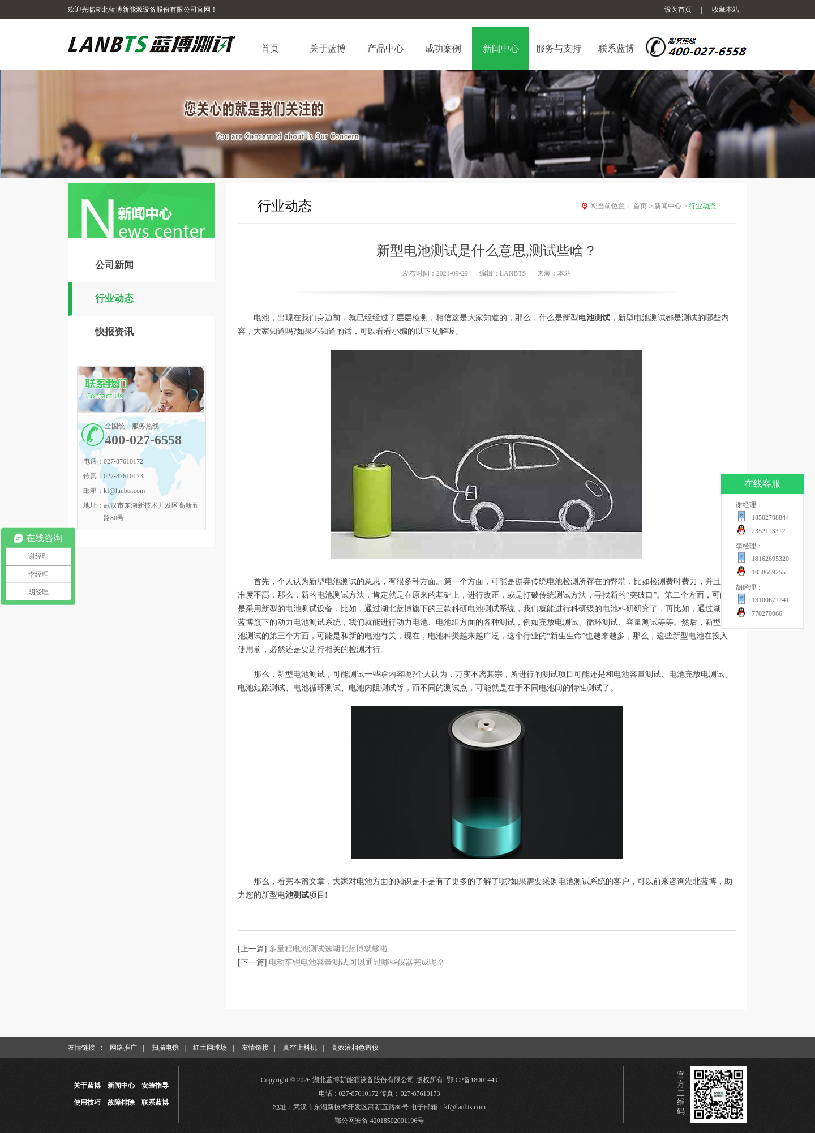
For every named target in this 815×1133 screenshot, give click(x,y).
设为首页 (678, 10)
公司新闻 (114, 265)
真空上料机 (300, 1048)
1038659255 (769, 572)
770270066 (767, 613)
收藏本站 (725, 10)
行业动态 (114, 298)
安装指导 (155, 1085)
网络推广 (123, 1048)
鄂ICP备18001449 (472, 1080)
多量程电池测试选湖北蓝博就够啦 (328, 949)
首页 (643, 206)
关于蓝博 (87, 1085)
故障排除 (121, 1102)
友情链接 (255, 1048)
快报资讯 (114, 332)
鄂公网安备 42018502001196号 (379, 1121)
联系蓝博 (155, 1102)
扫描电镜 (165, 1048)
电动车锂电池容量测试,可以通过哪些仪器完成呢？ (357, 962)
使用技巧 (87, 1102)
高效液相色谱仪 (355, 1048)
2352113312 (769, 531)
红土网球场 (210, 1048)
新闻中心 (671, 206)
